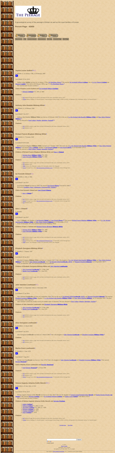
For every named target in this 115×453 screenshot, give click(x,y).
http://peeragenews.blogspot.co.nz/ (44, 167)
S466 (24, 166)
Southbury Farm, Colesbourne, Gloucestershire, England (40, 187)
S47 (24, 97)
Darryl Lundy (64, 446)
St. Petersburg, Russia (55, 82)
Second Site (61, 451)
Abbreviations (42, 39)
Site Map (49, 39)
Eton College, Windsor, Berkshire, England (40, 120)
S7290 (24, 99)
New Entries (19, 39)
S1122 (24, 167)
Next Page (65, 39)
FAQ (25, 39)
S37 (24, 126)
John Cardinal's (56, 451)
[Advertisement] (64, 55)
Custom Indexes (32, 39)
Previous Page (57, 39)
